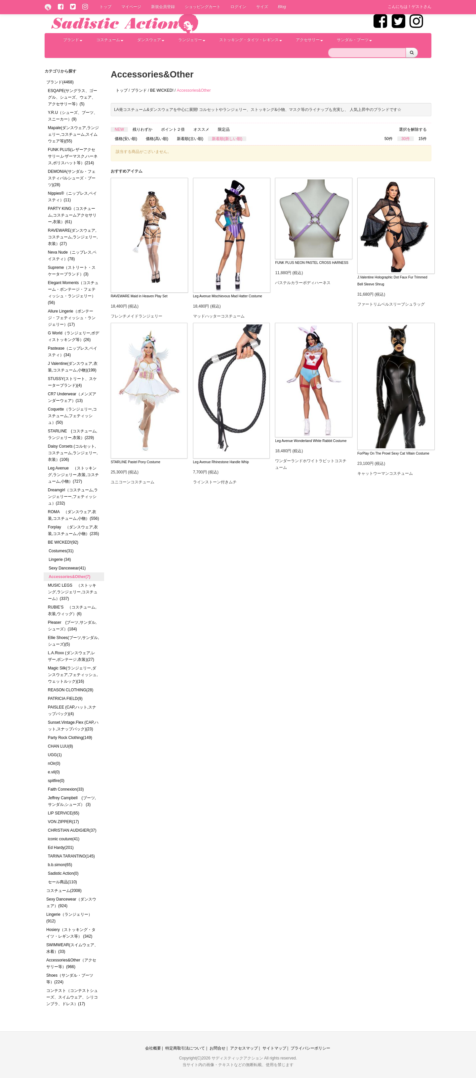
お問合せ (217, 1048)
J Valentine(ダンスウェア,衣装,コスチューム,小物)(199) (73, 366)
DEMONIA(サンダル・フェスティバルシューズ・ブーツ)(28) (72, 178)
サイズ (262, 6)
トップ (105, 6)
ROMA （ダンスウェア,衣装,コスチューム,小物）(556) (73, 515)
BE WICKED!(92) (63, 542)
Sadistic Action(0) (63, 873)
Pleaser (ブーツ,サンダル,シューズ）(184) (72, 625)
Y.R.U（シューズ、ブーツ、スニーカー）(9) (73, 116)
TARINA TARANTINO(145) (71, 856)
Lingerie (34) (60, 559)
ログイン (238, 6)
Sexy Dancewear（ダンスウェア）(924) (71, 902)
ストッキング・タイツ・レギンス (250, 39)
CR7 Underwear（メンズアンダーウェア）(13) (72, 397)
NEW (119, 129)
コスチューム (109, 39)
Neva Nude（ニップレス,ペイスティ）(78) (72, 255)
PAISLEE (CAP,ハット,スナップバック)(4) (72, 710)
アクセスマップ (244, 1048)
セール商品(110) (62, 882)
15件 (422, 138)
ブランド (72, 39)
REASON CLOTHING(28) (70, 690)
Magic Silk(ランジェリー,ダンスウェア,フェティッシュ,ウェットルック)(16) (73, 675)
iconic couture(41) (63, 839)
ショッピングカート (202, 6)
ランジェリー (191, 39)
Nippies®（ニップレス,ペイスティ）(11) (72, 196)
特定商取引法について (185, 1048)
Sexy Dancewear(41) (67, 568)
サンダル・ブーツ (354, 39)
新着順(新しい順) (227, 138)
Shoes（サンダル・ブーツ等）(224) (69, 978)
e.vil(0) (54, 772)
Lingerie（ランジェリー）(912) (69, 917)
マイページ (131, 6)
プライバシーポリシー (310, 1048)
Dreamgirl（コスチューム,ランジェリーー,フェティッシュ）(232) (73, 497)
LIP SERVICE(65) (63, 813)
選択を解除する (413, 129)
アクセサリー (309, 39)
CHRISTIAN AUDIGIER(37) (72, 830)
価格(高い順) (157, 138)
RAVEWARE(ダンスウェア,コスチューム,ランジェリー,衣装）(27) (73, 237)
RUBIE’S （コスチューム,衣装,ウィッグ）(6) (72, 610)
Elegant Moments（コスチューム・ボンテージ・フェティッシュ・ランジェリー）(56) (73, 292)
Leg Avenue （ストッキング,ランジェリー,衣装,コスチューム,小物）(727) (73, 475)
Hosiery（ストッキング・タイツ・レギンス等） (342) (71, 933)
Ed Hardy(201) (61, 847)
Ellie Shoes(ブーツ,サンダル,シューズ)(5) (73, 641)
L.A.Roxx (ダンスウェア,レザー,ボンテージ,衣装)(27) (71, 656)
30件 (405, 138)
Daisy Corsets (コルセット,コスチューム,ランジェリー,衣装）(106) (73, 453)
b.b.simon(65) (60, 864)
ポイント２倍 (173, 129)
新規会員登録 (163, 6)
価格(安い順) (126, 138)
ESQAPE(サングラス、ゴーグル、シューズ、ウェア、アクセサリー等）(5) (72, 97)
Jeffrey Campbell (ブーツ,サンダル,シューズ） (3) (72, 801)
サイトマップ (274, 1048)
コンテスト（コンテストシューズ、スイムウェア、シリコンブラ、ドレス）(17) (72, 997)
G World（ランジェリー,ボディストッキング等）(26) (73, 336)
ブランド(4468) (60, 82)
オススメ (201, 129)
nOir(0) (54, 763)
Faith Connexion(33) (66, 789)
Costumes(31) (61, 551)
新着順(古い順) (190, 138)
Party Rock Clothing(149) (70, 737)
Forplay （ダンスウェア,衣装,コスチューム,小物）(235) (73, 530)
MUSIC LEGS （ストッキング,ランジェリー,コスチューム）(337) (73, 592)
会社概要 (153, 1048)
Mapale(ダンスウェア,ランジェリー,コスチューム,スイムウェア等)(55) (73, 134)
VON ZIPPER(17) (63, 821)
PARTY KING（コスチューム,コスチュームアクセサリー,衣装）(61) (72, 215)
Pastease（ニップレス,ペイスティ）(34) (72, 351)
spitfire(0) (56, 780)
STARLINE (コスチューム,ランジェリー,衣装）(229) (72, 434)
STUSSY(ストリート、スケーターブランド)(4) (72, 382)
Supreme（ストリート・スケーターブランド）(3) (72, 270)
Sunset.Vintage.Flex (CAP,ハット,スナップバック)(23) (73, 725)
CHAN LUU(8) (60, 746)
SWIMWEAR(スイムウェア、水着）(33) (72, 948)
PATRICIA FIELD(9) (65, 698)
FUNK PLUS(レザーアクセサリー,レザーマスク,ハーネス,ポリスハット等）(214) (73, 156)
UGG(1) (55, 755)
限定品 (224, 129)
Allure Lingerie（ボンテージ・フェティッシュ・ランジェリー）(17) (72, 318)
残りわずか (142, 129)
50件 (388, 138)
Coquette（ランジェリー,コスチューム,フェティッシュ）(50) (72, 416)
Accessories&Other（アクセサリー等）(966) (71, 963)
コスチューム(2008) (64, 890)
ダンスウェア (150, 39)
